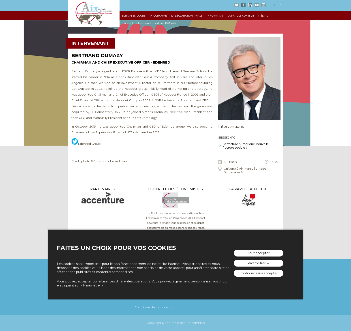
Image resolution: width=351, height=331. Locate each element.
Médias (263, 15)
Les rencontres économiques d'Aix (94, 13)
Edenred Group (89, 143)
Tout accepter (259, 253)
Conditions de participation (154, 307)
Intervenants (143, 23)
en (273, 5)
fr (279, 5)
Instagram (263, 5)
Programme (158, 15)
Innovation (215, 15)
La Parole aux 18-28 (240, 15)
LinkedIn (250, 5)
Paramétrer (256, 263)
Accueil (128, 23)
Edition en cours (134, 15)
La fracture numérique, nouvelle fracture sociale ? (246, 145)
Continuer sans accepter (259, 273)
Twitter (236, 5)
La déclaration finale (186, 15)
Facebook (243, 5)
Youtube (257, 5)
